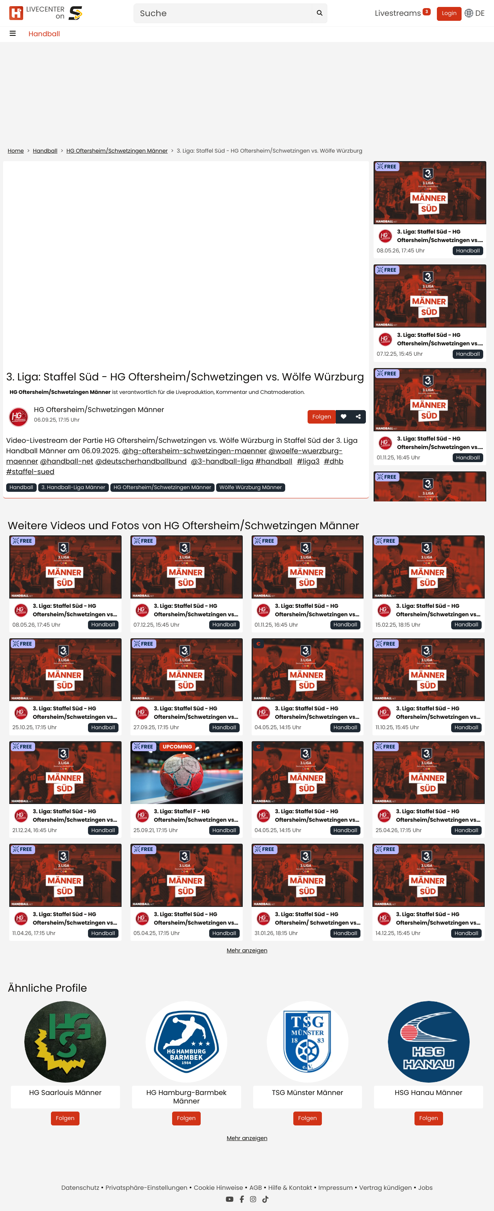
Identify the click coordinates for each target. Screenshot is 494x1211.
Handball (44, 34)
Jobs (425, 1187)
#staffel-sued (30, 472)
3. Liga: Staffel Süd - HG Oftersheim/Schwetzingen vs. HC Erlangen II (74, 918)
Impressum (336, 1187)
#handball (274, 461)
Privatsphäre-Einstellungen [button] (147, 1187)
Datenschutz (81, 1187)
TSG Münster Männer (307, 1093)
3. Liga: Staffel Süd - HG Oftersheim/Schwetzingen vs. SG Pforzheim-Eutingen (437, 610)
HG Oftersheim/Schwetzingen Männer (116, 151)
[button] (343, 417)
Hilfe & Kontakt (291, 1187)
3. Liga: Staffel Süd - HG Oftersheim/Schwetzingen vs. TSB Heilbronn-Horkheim (438, 443)
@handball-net (66, 461)
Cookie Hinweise (219, 1187)
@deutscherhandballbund (140, 461)
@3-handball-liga (222, 461)
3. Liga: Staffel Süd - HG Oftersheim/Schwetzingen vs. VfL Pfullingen (74, 713)
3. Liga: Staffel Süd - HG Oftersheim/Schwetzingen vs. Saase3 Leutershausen (437, 713)
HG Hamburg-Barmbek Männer (186, 1097)
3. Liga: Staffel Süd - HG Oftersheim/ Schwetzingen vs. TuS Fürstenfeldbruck (316, 918)
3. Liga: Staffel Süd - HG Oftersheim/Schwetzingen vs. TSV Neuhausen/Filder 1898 (438, 236)
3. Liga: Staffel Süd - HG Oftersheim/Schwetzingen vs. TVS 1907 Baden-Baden (195, 918)
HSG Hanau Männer (428, 1093)
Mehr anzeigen (247, 950)
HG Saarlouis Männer (65, 1093)
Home (16, 151)
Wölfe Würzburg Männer (251, 487)
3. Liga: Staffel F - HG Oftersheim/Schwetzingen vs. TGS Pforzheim (195, 815)
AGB (256, 1187)
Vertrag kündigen (386, 1187)
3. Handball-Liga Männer (73, 487)
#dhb (333, 461)
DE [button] (475, 13)
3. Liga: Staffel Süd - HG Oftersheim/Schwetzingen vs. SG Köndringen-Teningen (437, 918)
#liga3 (308, 461)
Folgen (322, 416)
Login (449, 13)
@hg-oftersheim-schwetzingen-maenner (194, 451)
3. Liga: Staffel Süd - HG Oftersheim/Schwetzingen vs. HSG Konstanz (195, 713)
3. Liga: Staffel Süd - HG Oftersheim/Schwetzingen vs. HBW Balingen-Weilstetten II (438, 339)
